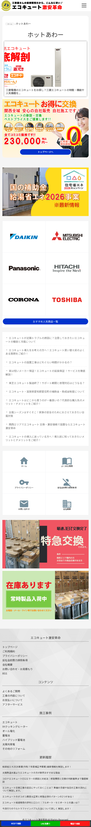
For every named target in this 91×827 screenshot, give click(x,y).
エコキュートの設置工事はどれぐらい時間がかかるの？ (40, 362)
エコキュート (10, 722)
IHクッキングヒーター (15, 726)
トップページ (10, 647)
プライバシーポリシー (15, 656)
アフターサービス (12, 704)
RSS (4, 673)
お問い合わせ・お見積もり (17, 669)
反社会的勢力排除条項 (15, 660)
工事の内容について (13, 695)
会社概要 (7, 664)
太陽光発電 (8, 744)
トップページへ (45, 151)
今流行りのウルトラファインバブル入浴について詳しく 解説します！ (36, 808)
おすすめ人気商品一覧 (45, 321)
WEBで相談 (16, 823)
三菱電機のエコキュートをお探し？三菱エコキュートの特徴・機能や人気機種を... (45, 91)
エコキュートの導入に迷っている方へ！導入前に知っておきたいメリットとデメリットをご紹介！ (45, 438)
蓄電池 (6, 735)
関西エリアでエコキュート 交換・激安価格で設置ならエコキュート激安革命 (45, 426)
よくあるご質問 (11, 691)
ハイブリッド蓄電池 (13, 740)
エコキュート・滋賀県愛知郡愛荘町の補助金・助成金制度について (47, 391)
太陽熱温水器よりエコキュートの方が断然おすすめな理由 (31, 772)
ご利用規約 (8, 651)
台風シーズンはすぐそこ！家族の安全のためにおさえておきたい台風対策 (45, 414)
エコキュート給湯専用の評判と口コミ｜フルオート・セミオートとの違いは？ (41, 802)
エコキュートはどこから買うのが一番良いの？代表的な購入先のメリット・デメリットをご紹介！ (45, 402)
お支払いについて (12, 700)
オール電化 (8, 731)
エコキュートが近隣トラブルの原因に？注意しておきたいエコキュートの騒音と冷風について (45, 339)
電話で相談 (75, 823)
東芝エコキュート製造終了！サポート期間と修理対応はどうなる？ (47, 383)
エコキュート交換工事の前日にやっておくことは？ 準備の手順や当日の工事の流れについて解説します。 (44, 789)
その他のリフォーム (13, 749)
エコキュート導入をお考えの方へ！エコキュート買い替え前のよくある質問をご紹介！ (45, 351)
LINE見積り (45, 823)
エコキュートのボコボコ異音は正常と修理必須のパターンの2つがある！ (38, 796)
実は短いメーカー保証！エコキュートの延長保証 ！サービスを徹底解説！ (45, 372)
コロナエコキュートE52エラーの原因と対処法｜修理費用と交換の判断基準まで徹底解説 (45, 780)
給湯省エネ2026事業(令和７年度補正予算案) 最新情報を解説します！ (36, 766)
